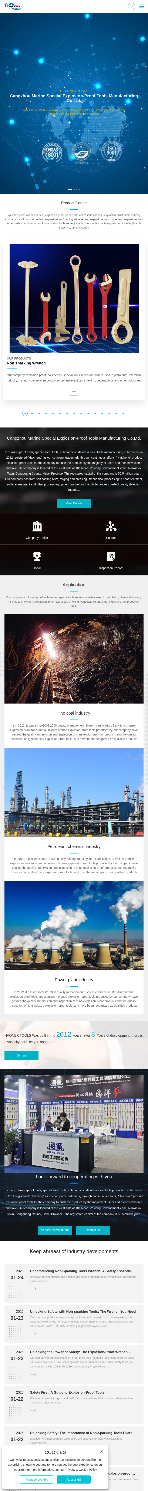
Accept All (74, 1479)
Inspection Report (111, 568)
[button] (70, 189)
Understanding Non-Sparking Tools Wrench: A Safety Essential (81, 1271)
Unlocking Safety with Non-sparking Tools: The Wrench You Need (83, 1311)
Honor (37, 568)
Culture (111, 538)
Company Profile (37, 538)
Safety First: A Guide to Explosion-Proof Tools (67, 1392)
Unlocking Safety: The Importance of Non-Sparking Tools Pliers (81, 1433)
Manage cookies (37, 1479)
